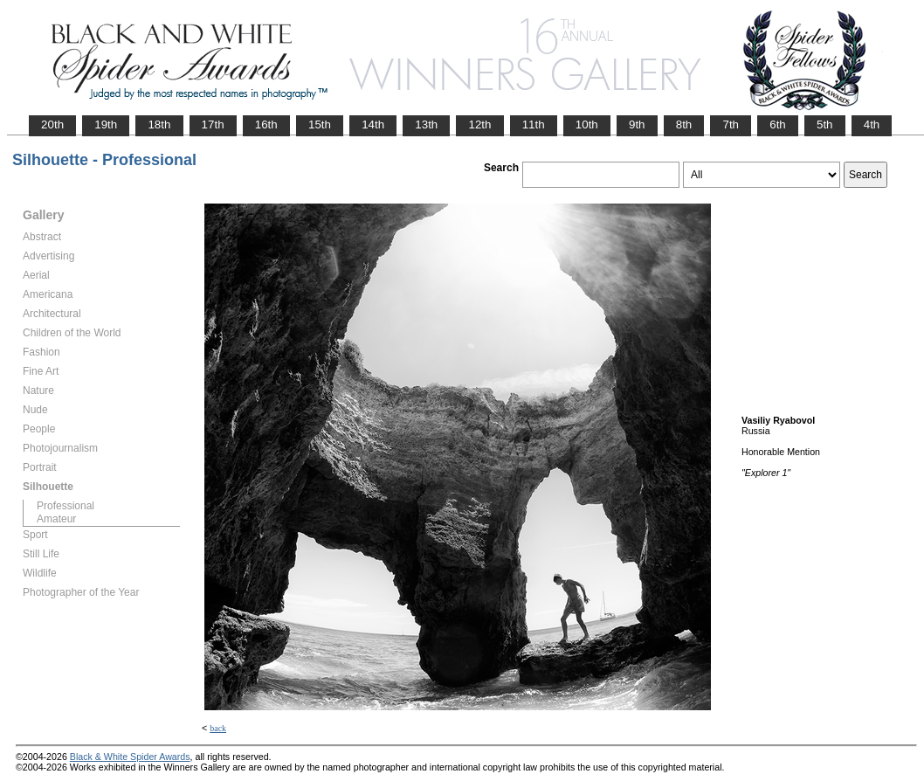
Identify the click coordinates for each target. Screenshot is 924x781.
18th (159, 124)
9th (637, 124)
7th (730, 124)
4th (872, 124)
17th (213, 124)
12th (479, 124)
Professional (65, 506)
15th (320, 124)
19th (106, 124)
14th (373, 124)
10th (587, 124)
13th (426, 124)
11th (534, 124)
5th (825, 124)
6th (778, 124)
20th (52, 124)
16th (266, 124)
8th (684, 124)
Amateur (56, 519)
